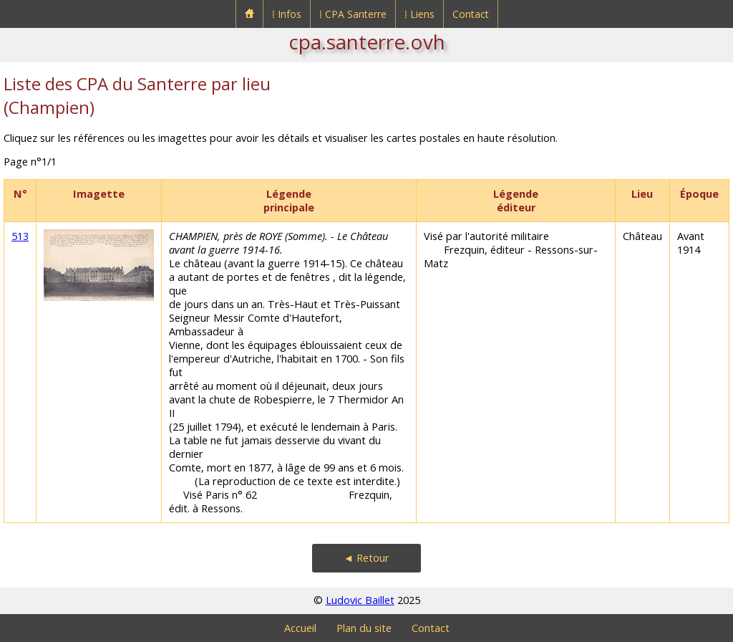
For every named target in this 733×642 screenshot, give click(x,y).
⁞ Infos (286, 14)
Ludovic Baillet (360, 600)
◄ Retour (366, 558)
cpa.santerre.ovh (366, 41)
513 (20, 236)
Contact (470, 14)
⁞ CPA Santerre (353, 14)
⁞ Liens (419, 14)
